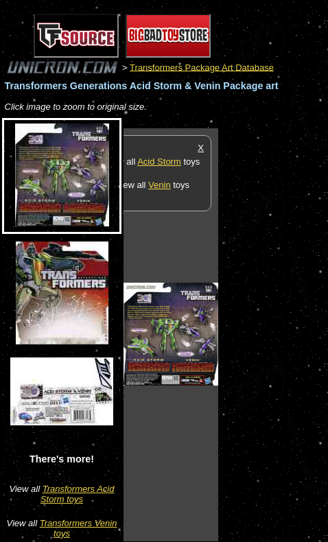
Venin (159, 185)
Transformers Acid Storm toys (77, 494)
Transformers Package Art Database (202, 67)
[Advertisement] (273, 334)
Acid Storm (159, 161)
